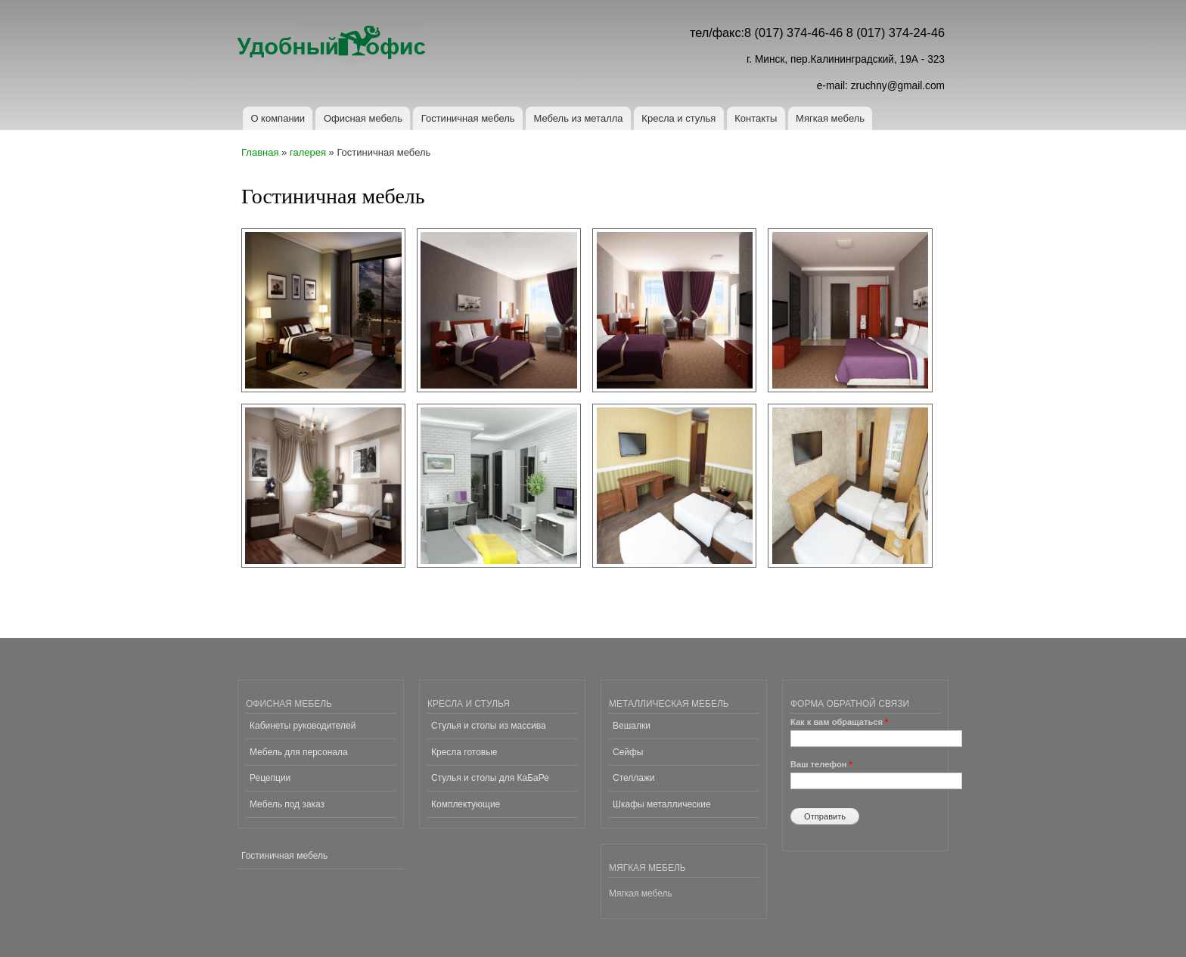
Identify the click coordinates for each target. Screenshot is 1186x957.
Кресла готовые (464, 752)
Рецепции (270, 778)
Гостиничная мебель (468, 118)
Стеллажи (634, 778)
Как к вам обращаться (839, 721)
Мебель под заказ (287, 804)
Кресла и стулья (678, 118)
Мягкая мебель (830, 118)
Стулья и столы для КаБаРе (490, 778)
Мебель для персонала (299, 752)
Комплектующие (465, 804)
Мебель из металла (577, 118)
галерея (308, 152)
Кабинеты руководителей (302, 725)
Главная (259, 152)
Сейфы (628, 752)
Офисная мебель (363, 118)
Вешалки (631, 725)
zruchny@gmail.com (898, 85)
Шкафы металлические (662, 804)
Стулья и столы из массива (488, 725)
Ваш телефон (821, 764)
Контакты (755, 118)
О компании (277, 118)
